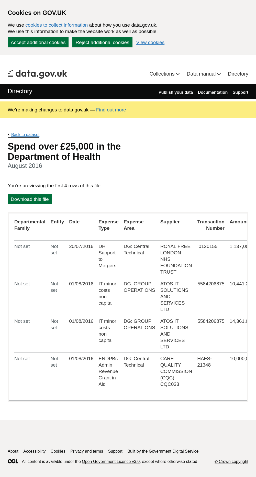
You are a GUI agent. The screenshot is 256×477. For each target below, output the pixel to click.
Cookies (58, 451)
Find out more (111, 109)
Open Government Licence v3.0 (111, 461)
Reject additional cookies (102, 42)
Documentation (213, 92)
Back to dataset (25, 134)
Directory (238, 74)
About (13, 451)
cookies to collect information (56, 25)
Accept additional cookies (38, 42)
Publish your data (176, 92)
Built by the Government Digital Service (162, 451)
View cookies (150, 42)
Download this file (30, 199)
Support (240, 92)
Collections (163, 74)
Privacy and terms (86, 451)
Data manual (202, 74)
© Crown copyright (231, 461)
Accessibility (34, 451)
